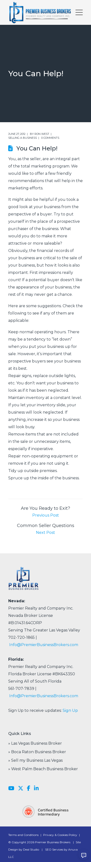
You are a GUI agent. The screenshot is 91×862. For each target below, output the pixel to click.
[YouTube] (11, 788)
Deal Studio (31, 849)
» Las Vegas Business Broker (35, 743)
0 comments (50, 137)
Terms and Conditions (23, 835)
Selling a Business (22, 137)
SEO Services (54, 849)
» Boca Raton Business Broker (37, 752)
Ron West (41, 134)
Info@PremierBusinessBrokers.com (43, 644)
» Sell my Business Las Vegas (35, 760)
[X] (20, 788)
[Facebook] (28, 788)
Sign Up (70, 710)
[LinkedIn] (36, 788)
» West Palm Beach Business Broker (43, 769)
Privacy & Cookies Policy (60, 835)
